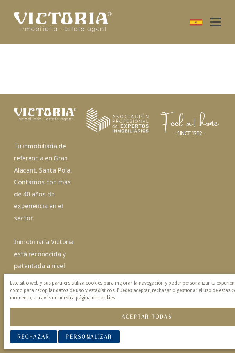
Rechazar (33, 337)
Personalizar (89, 337)
